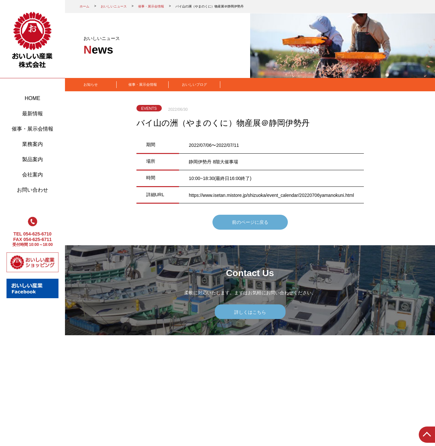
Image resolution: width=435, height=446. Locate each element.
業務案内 (32, 144)
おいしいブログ (194, 84)
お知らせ (90, 84)
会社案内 (32, 174)
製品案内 (32, 159)
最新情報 (32, 113)
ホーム (84, 6)
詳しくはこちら (250, 312)
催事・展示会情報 (32, 129)
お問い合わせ (32, 190)
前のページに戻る (250, 222)
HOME (32, 98)
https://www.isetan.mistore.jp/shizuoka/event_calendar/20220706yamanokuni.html (271, 195)
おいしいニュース (114, 6)
